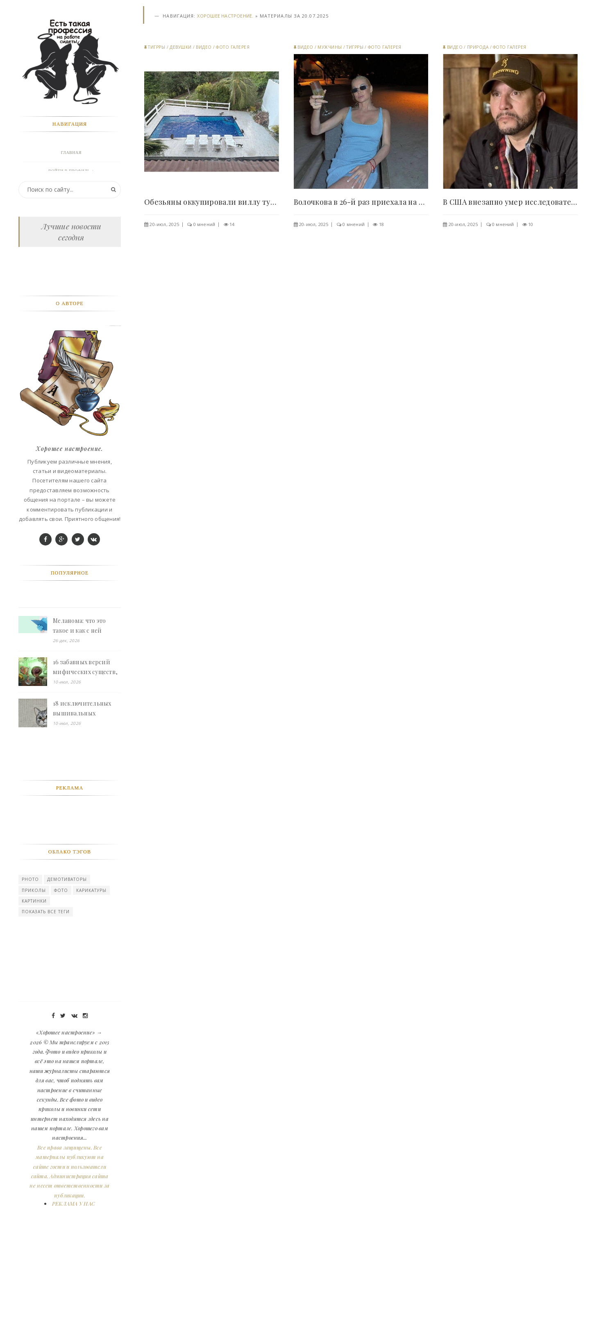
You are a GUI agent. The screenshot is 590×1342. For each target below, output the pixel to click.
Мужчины (330, 47)
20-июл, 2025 (164, 224)
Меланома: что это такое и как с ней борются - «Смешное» (84, 726)
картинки (34, 1001)
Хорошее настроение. (225, 16)
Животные (71, 208)
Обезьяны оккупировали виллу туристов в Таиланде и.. (211, 202)
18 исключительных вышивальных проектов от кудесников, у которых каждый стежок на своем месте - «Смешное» (86, 809)
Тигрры (156, 47)
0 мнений (204, 224)
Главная (71, 152)
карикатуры (91, 990)
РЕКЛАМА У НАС (73, 1303)
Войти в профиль (69, 171)
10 (530, 224)
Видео (204, 47)
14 (231, 224)
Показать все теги (46, 1012)
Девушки (181, 47)
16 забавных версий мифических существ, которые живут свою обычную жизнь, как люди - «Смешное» (85, 767)
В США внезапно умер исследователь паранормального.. (510, 202)
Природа (478, 47)
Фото (61, 990)
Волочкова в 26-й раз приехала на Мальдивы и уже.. (361, 202)
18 (381, 224)
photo (30, 979)
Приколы (34, 990)
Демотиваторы (67, 979)
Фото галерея (233, 47)
